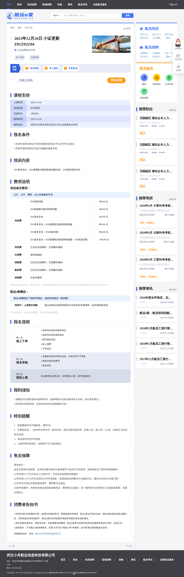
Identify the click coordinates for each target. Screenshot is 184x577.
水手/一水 (169, 53)
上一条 (11, 546)
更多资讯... (173, 290)
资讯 (70, 4)
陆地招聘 (47, 4)
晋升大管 (144, 38)
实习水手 (144, 57)
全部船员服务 (100, 4)
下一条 (129, 546)
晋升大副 (169, 34)
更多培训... (173, 199)
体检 (59, 4)
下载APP (172, 4)
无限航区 (144, 53)
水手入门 (144, 34)
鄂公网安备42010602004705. (85, 573)
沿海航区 (157, 53)
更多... (169, 38)
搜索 (128, 15)
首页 (9, 4)
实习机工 (157, 57)
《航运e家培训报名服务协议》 (47, 534)
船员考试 (82, 4)
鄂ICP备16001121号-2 (64, 573)
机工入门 (157, 34)
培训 (19, 4)
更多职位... (173, 110)
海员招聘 (32, 4)
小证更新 (157, 38)
